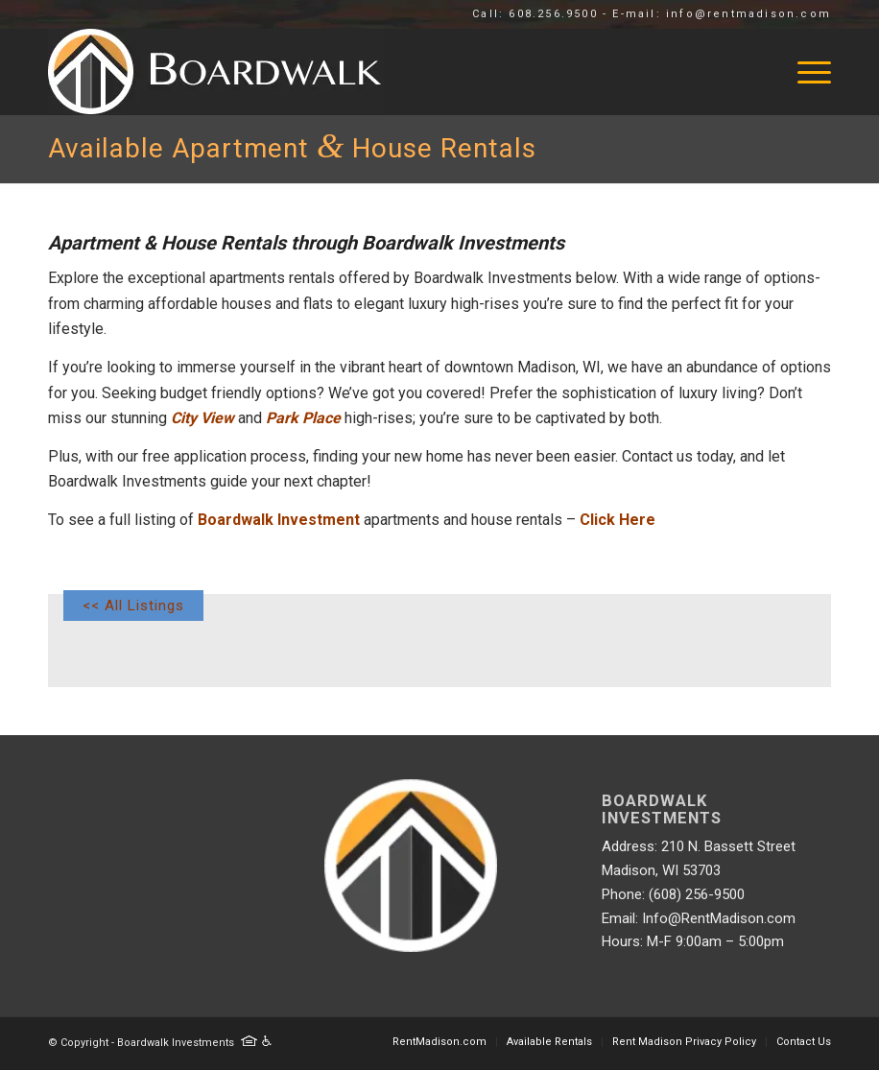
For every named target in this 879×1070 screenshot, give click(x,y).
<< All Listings (133, 605)
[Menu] (804, 72)
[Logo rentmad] (309, 72)
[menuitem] (804, 72)
